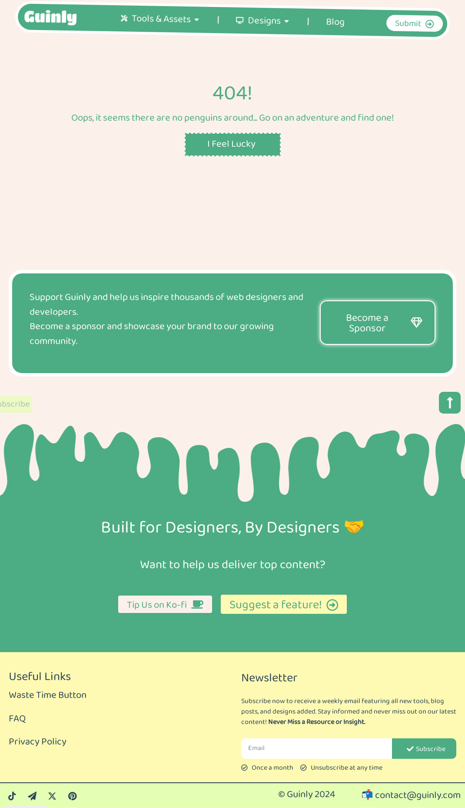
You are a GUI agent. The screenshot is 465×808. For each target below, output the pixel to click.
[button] (196, 34)
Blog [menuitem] (335, 37)
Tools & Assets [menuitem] (161, 34)
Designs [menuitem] (264, 36)
